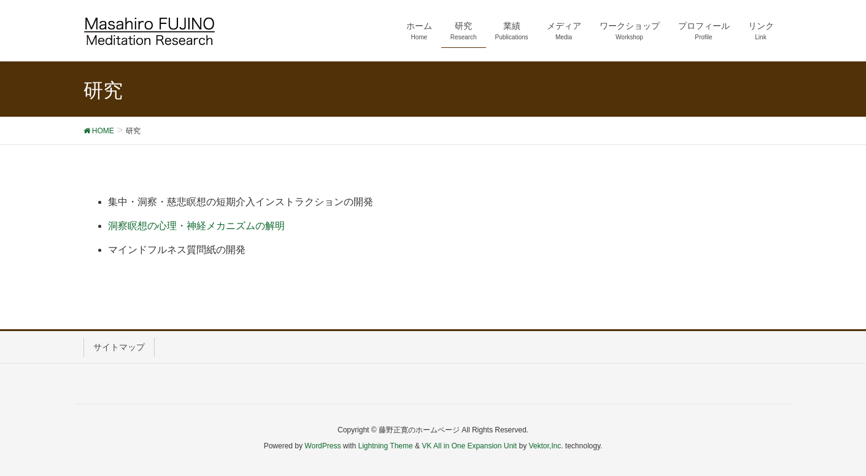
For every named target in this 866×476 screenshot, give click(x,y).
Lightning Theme (385, 446)
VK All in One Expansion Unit (469, 446)
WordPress (322, 446)
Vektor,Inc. (545, 446)
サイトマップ (119, 347)
